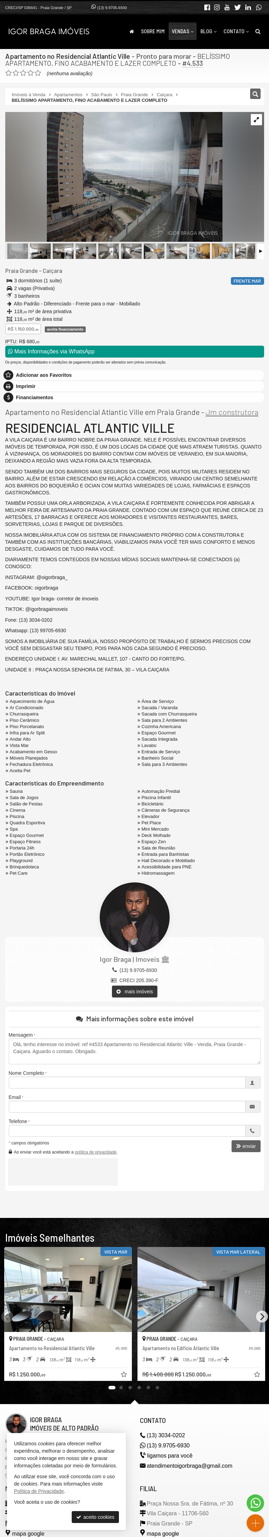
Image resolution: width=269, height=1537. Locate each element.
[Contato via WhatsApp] (255, 1503)
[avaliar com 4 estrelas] (30, 73)
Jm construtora (232, 411)
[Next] (262, 1317)
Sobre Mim (153, 31)
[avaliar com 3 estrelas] (23, 73)
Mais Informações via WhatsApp (51, 351)
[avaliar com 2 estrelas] (16, 73)
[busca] (258, 31)
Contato (236, 31)
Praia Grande (21, 270)
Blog (208, 31)
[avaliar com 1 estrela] (8, 73)
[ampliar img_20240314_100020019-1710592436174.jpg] (113, 177)
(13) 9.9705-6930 (112, 8)
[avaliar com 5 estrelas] (38, 73)
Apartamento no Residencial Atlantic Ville (67, 56)
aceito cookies (95, 1517)
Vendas (182, 31)
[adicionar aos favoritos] (124, 1375)
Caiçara (52, 270)
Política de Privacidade (39, 1491)
